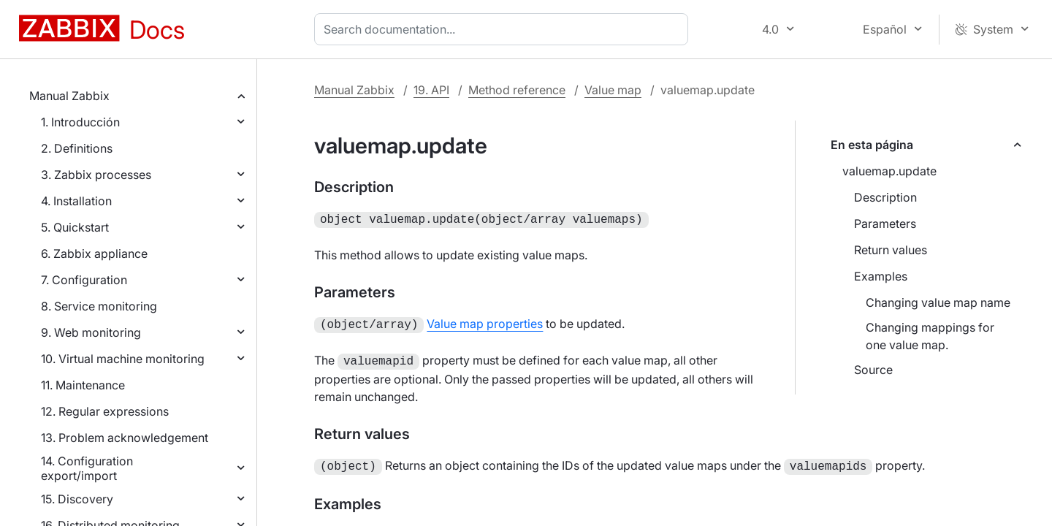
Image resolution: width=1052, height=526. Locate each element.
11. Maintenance (83, 385)
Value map (612, 90)
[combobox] (504, 29)
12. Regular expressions (105, 411)
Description (885, 197)
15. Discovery (77, 499)
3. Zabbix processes (96, 174)
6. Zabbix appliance (94, 253)
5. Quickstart (75, 227)
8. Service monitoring (99, 306)
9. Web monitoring (91, 332)
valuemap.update (889, 171)
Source (873, 369)
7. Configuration (84, 279)
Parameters (885, 223)
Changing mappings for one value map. (930, 336)
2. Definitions (77, 148)
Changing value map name (938, 302)
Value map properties (485, 322)
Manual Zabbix (69, 95)
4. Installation (76, 201)
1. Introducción (80, 122)
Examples (880, 276)
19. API (431, 90)
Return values (890, 250)
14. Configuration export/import (87, 468)
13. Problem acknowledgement (124, 437)
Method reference (516, 90)
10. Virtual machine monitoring (123, 358)
